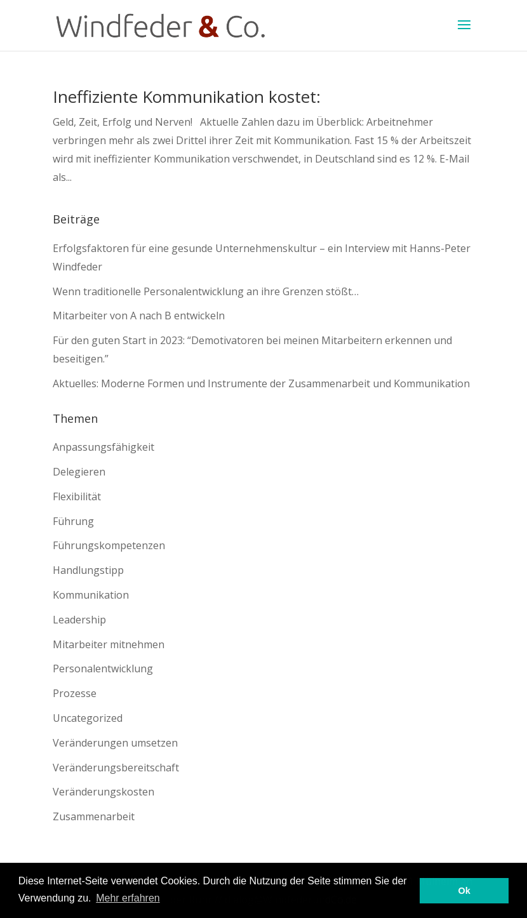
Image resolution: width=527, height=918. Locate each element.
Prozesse (75, 693)
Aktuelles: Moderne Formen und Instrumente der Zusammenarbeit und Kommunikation (261, 383)
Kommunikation (91, 595)
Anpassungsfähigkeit (103, 447)
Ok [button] (464, 891)
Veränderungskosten (103, 792)
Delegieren (79, 472)
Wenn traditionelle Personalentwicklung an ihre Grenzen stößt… (206, 291)
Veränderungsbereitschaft (116, 768)
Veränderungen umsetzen (115, 743)
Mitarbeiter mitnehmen (108, 644)
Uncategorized (88, 718)
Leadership (79, 620)
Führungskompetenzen (109, 545)
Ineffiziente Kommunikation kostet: (187, 96)
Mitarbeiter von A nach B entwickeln (139, 316)
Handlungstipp (88, 570)
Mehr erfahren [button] (128, 898)
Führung (73, 521)
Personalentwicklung (103, 668)
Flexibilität (77, 496)
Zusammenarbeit (94, 816)
